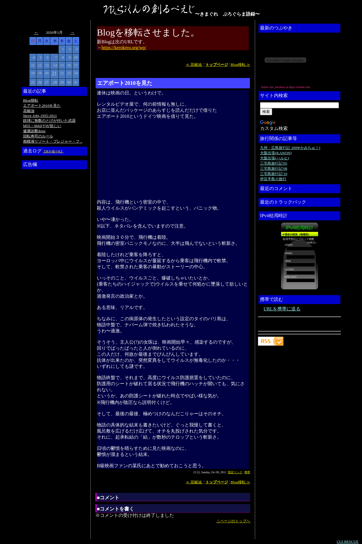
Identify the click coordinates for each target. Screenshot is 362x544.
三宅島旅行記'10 (273, 174)
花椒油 (28, 111)
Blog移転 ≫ (240, 64)
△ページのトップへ (233, 521)
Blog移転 (30, 100)
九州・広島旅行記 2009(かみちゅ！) (290, 148)
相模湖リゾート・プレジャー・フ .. (52, 141)
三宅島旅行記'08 (273, 168)
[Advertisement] (46, 257)
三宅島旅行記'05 (273, 163)
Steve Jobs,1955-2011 (40, 115)
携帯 (247, 472)
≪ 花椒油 (194, 64)
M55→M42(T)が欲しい (42, 126)
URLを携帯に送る (281, 308)
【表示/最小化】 (53, 151)
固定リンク (235, 472)
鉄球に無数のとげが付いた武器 (49, 120)
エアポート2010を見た (42, 105)
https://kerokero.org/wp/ (123, 47)
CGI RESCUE (348, 541)
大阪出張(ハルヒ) (274, 158)
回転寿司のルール (38, 136)
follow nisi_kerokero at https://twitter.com (285, 87)
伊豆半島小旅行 (273, 179)
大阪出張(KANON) (276, 153)
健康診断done (34, 131)
